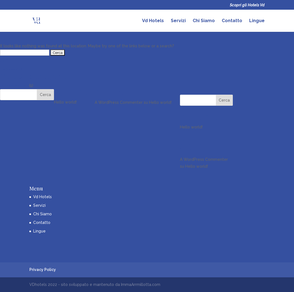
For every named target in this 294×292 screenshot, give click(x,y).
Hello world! (11, 69)
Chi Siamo (204, 21)
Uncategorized (14, 85)
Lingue (257, 21)
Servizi (178, 21)
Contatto (232, 21)
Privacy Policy (42, 269)
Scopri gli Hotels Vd (247, 5)
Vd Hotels (153, 21)
